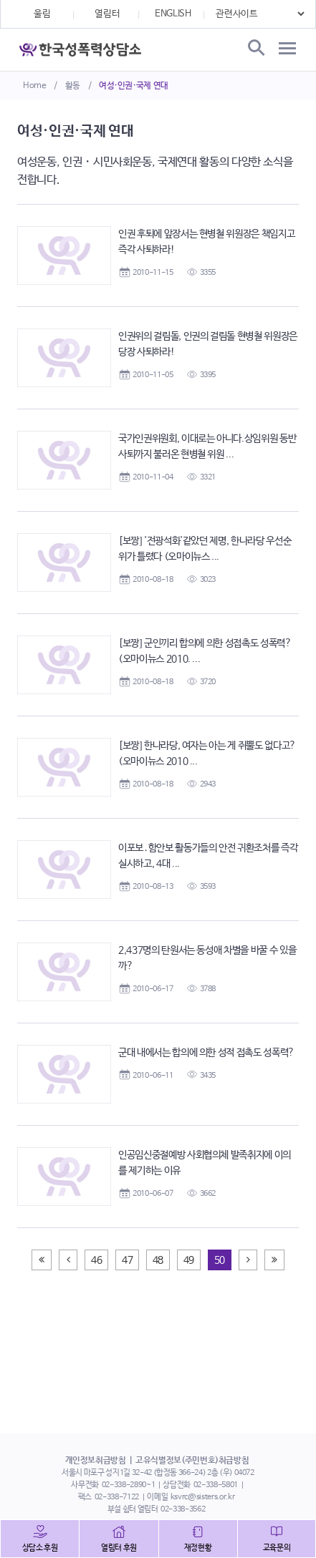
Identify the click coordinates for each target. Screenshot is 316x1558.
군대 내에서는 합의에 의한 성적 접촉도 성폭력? (206, 1052)
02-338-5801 (215, 1485)
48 (158, 1260)
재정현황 (198, 1548)
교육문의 (277, 1548)
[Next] (248, 1260)
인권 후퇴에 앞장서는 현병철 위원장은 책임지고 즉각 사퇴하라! (206, 241)
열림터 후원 (119, 1548)
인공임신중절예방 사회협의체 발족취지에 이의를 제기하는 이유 (204, 1163)
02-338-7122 (117, 1497)
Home (35, 86)
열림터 (107, 14)
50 (219, 1260)
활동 (72, 86)
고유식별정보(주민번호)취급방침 (192, 1461)
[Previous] (42, 1260)
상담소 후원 (40, 1548)
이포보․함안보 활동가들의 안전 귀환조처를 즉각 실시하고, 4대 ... (207, 856)
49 (188, 1260)
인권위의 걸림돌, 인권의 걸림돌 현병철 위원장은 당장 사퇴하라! (207, 344)
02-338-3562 (183, 1509)
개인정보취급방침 (95, 1461)
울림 (42, 14)
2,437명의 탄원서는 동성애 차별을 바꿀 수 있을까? (207, 958)
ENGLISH (173, 14)
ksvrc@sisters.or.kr (202, 1497)
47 (127, 1260)
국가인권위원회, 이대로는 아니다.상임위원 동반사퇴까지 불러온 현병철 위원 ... (207, 446)
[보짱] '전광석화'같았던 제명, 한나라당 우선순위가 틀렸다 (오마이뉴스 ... (204, 549)
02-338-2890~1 (128, 1485)
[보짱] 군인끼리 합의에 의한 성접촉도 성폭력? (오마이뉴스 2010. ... (205, 651)
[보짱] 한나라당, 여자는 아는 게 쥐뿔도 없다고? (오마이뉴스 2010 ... (207, 753)
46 (96, 1260)
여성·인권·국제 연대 (133, 86)
